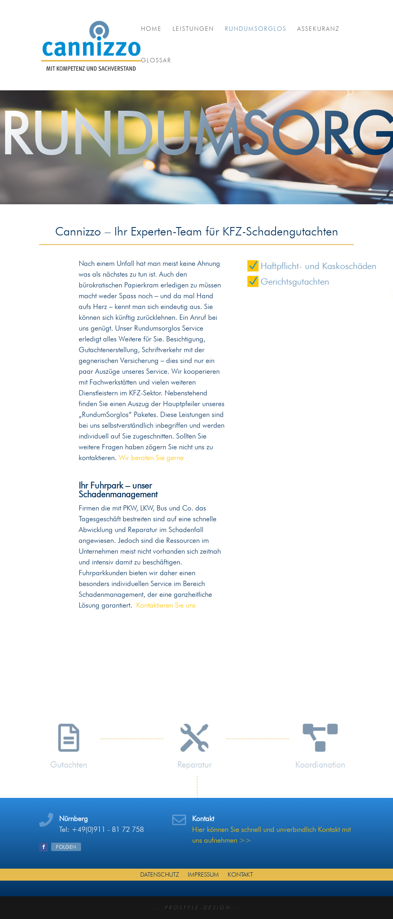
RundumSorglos (255, 29)
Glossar (156, 61)
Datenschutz (159, 874)
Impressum (203, 874)
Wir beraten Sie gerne (151, 457)
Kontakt (240, 874)
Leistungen (193, 29)
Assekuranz (318, 29)
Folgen (66, 846)
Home (151, 29)
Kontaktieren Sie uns (166, 605)
